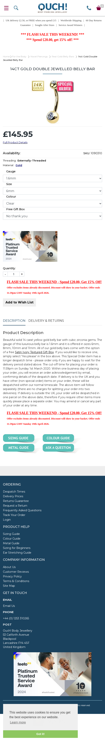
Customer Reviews (16, 571)
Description (14, 321)
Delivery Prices (13, 496)
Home (6, 56)
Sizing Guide (11, 534)
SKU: (86, 153)
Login (7, 519)
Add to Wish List (19, 302)
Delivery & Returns (46, 321)
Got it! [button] (40, 734)
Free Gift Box (15, 209)
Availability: (11, 153)
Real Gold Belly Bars (63, 56)
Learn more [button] (18, 722)
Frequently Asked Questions (22, 510)
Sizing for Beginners (16, 548)
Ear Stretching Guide (17, 552)
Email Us (9, 606)
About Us (9, 567)
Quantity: (9, 268)
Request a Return (15, 505)
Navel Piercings (39, 56)
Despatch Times (14, 491)
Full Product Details (15, 142)
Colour (11, 196)
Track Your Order (14, 515)
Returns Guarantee (16, 501)
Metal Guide (11, 543)
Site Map (9, 586)
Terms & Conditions (16, 581)
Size (9, 184)
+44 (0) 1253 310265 (16, 618)
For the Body (19, 56)
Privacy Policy (12, 576)
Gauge (11, 171)
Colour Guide (11, 538)
